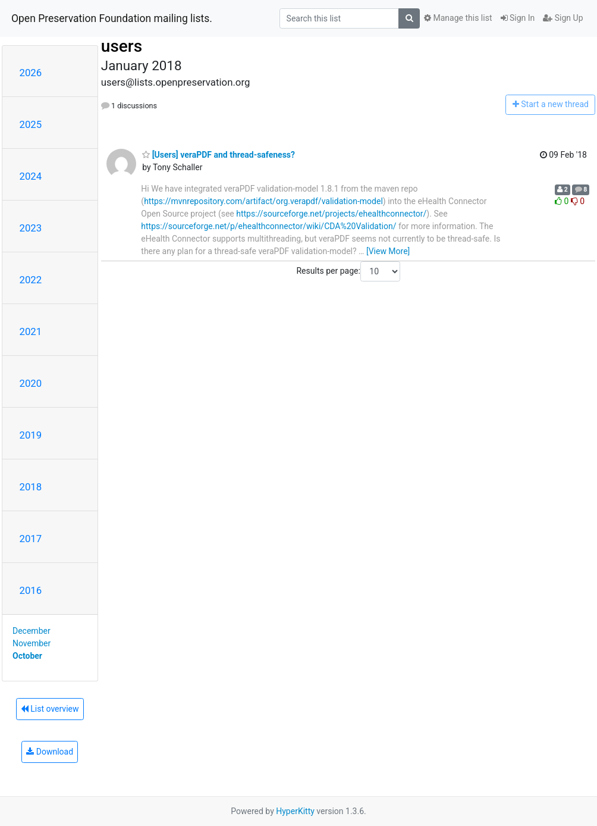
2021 (31, 331)
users (121, 46)
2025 (31, 124)
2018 (31, 487)
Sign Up (563, 18)
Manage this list (458, 18)
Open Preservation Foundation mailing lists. (111, 18)
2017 (31, 539)
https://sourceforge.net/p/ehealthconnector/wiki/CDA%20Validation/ (268, 226)
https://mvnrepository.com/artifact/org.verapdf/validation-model (263, 201)
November (31, 643)
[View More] (388, 251)
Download (49, 751)
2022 (31, 280)
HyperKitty (295, 811)
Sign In (518, 18)
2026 (31, 73)
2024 (31, 176)
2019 (31, 435)
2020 (31, 383)
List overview (50, 709)
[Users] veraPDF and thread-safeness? (218, 154)
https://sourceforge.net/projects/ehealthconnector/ (331, 213)
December (31, 631)
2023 (31, 228)
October (27, 656)
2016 (31, 590)
